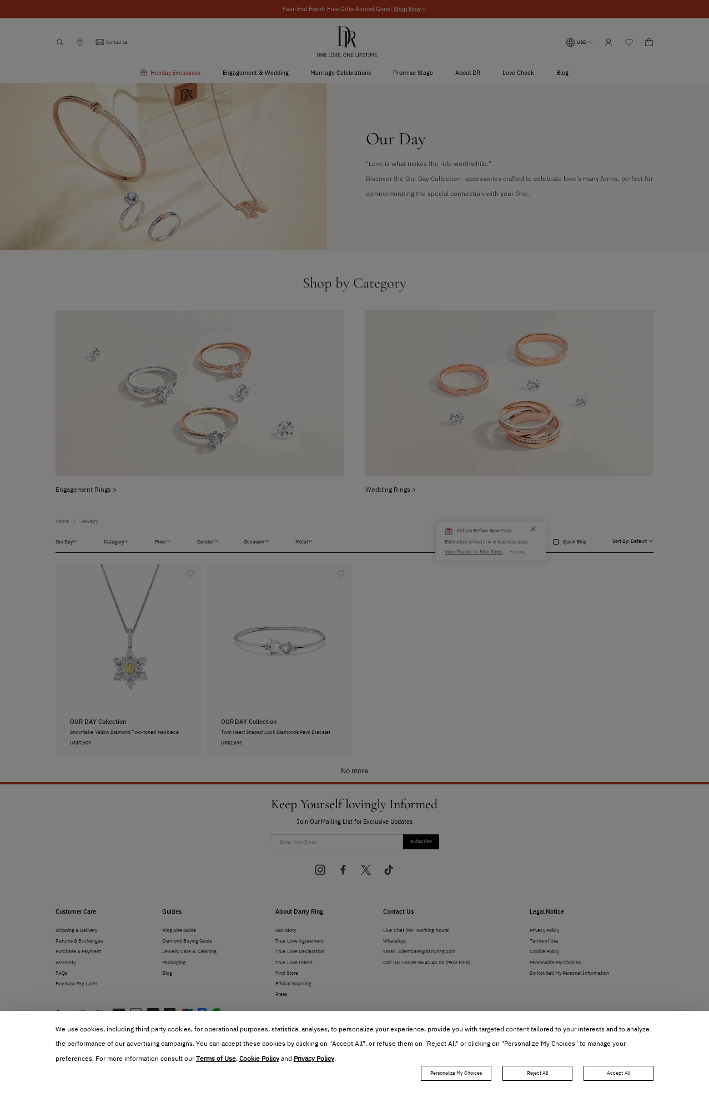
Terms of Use (216, 1059)
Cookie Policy (259, 1059)
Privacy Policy (314, 1059)
